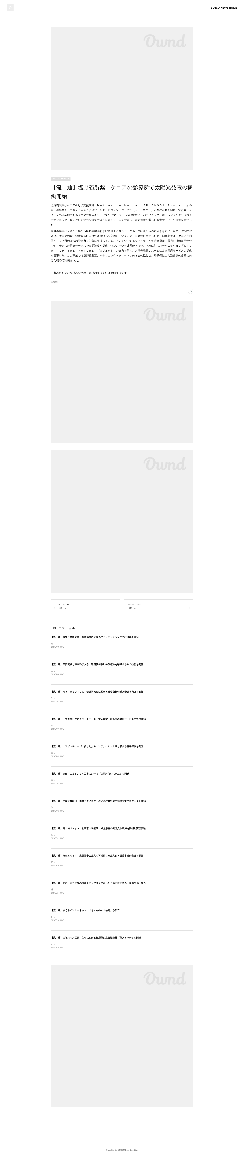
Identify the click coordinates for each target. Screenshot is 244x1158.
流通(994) (54, 282)
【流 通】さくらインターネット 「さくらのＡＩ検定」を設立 (85, 912)
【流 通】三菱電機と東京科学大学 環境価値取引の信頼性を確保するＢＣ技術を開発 (97, 664)
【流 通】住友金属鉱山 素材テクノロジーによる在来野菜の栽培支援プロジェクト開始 (98, 802)
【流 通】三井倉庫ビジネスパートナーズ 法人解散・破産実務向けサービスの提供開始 (98, 719)
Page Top (122, 1139)
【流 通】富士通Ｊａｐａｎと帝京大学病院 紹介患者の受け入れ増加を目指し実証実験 (98, 830)
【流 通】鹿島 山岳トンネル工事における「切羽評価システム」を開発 (90, 775)
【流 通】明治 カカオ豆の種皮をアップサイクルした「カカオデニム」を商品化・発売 (98, 885)
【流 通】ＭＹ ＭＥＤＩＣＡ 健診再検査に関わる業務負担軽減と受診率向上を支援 (97, 692)
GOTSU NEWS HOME (223, 8)
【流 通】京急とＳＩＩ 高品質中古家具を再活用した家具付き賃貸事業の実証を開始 (97, 857)
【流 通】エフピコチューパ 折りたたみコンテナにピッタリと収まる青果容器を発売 (97, 747)
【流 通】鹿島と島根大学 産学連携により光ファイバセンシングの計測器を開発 (95, 637)
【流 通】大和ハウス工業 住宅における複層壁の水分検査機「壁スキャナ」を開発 (96, 940)
